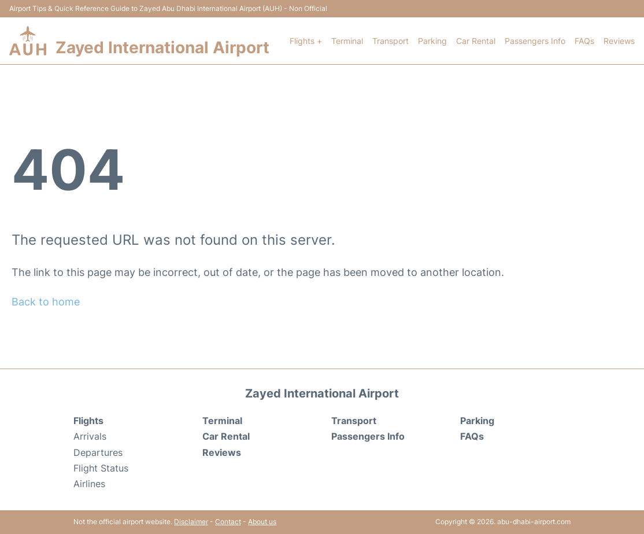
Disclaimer (191, 521)
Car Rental (475, 41)
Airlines (89, 483)
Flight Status (100, 468)
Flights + (306, 41)
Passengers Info (535, 41)
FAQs (584, 41)
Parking (432, 41)
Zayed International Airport (162, 47)
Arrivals (89, 436)
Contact (228, 521)
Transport (390, 41)
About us (262, 521)
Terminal (347, 41)
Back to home (46, 302)
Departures (98, 452)
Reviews (619, 41)
